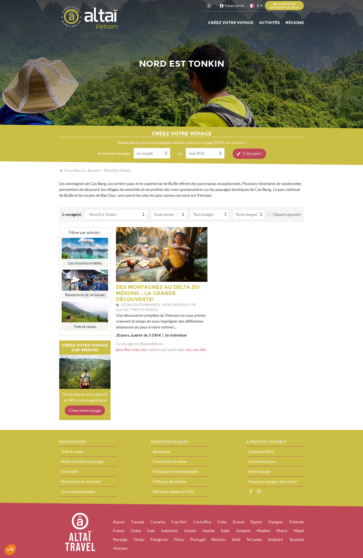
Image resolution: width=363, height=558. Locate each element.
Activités (269, 22)
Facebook (250, 491)
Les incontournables (78, 491)
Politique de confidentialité (175, 471)
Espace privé (234, 6)
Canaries (157, 521)
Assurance (161, 451)
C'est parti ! (252, 153)
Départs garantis (287, 214)
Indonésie (169, 530)
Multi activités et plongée (82, 461)
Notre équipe (259, 471)
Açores (119, 521)
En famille (69, 471)
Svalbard (275, 539)
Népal (299, 530)
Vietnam (120, 548)
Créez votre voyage (230, 22)
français (252, 6)
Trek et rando (72, 451)
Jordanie (243, 530)
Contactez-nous (261, 461)
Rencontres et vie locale (81, 481)
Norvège (120, 539)
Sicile (236, 539)
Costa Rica (202, 521)
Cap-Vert (179, 521)
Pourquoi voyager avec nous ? (273, 481)
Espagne (276, 521)
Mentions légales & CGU (173, 491)
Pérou (179, 539)
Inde (151, 530)
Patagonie (159, 539)
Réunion (218, 539)
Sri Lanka (254, 539)
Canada (137, 521)
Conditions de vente (170, 461)
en (180, 153)
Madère (263, 530)
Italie (225, 530)
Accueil (94, 170)
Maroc (281, 530)
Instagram (258, 491)
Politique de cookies (170, 481)
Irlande (190, 530)
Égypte (256, 521)
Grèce (136, 530)
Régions (294, 22)
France (119, 530)
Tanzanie (296, 539)
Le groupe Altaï (261, 451)
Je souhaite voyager (113, 153)
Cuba (222, 521)
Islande (209, 530)
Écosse (238, 521)
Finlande (296, 521)
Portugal (198, 539)
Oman (139, 539)
